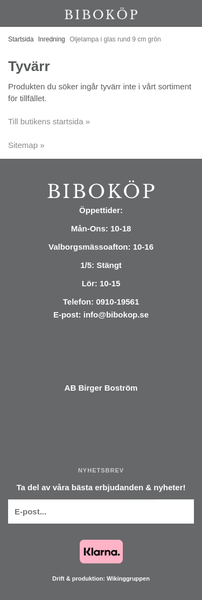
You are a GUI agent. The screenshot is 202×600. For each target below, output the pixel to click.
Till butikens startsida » (49, 121)
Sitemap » (26, 145)
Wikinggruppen (128, 578)
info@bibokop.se (116, 314)
